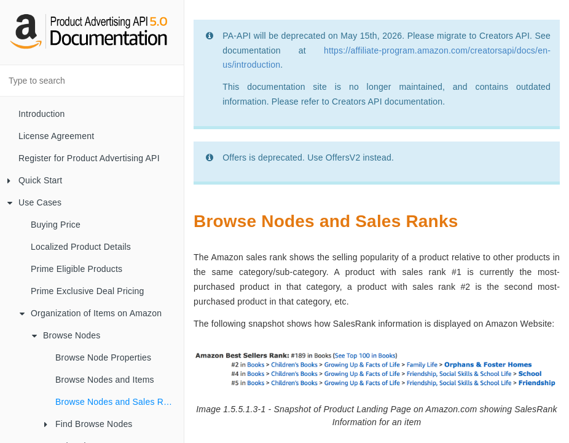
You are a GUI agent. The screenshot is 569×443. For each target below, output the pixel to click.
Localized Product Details (81, 247)
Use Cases (34, 202)
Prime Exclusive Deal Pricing (87, 291)
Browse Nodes (66, 335)
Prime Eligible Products (76, 269)
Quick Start (34, 180)
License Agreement (56, 136)
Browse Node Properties (103, 357)
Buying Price (55, 224)
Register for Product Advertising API (89, 158)
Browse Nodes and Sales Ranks (118, 402)
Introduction (41, 114)
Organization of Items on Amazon (91, 313)
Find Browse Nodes (88, 424)
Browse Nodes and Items (104, 380)
